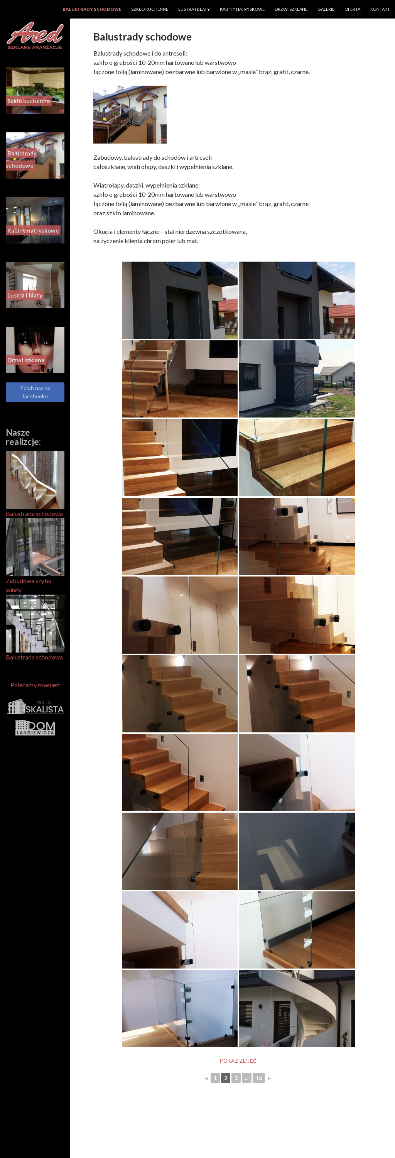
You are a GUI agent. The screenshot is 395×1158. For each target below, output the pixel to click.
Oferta (352, 9)
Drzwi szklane (291, 9)
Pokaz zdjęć (238, 1061)
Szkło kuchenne (149, 9)
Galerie (325, 9)
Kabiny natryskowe (242, 9)
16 (259, 1078)
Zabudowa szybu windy (35, 555)
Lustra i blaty (194, 9)
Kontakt (380, 9)
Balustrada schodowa (35, 484)
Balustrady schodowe (91, 9)
